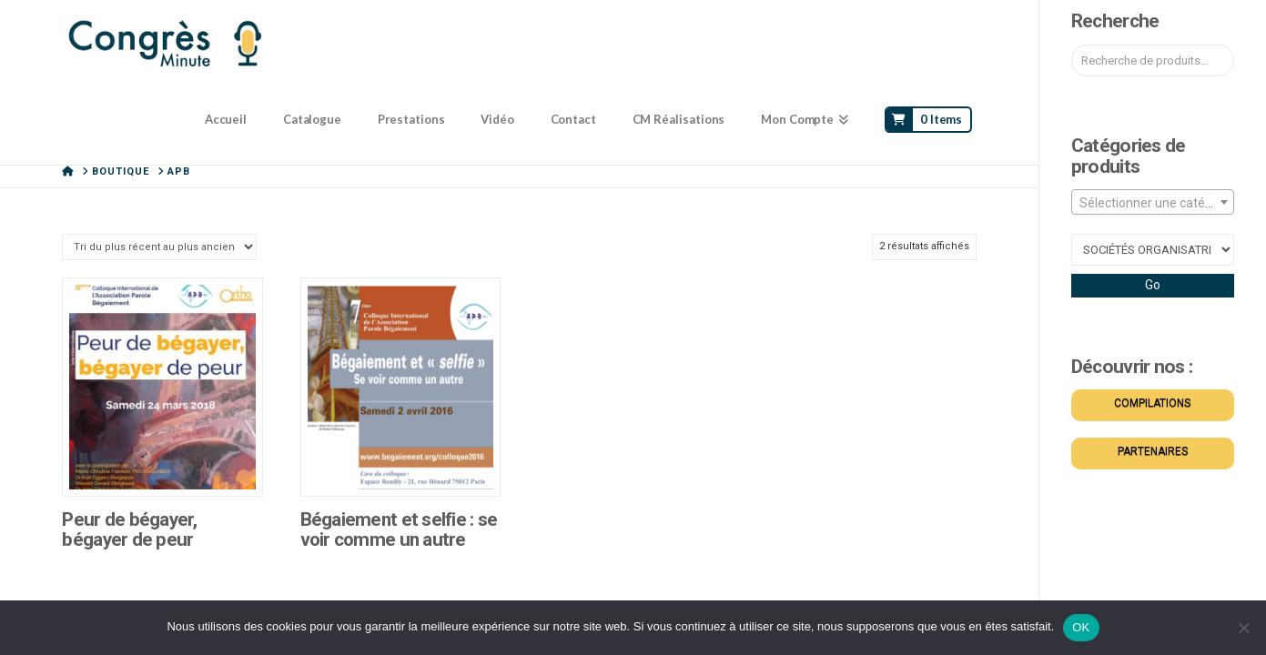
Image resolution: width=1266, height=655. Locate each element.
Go (1152, 284)
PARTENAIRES (1153, 451)
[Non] (1243, 628)
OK (1080, 627)
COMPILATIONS (1152, 403)
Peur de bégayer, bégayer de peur (129, 529)
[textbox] (1152, 203)
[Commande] (159, 247)
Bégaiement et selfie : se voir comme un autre (399, 529)
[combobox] (1152, 202)
